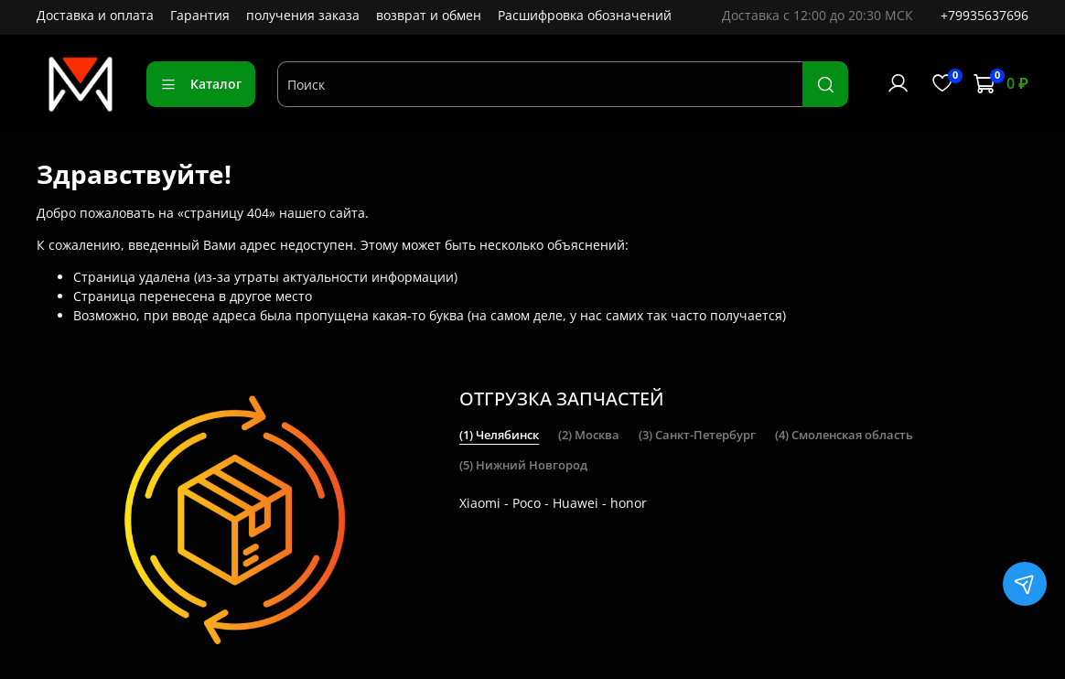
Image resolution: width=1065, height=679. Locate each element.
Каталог (201, 83)
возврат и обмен (428, 15)
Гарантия (200, 15)
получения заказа (303, 15)
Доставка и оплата (95, 15)
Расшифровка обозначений (585, 15)
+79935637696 (984, 15)
